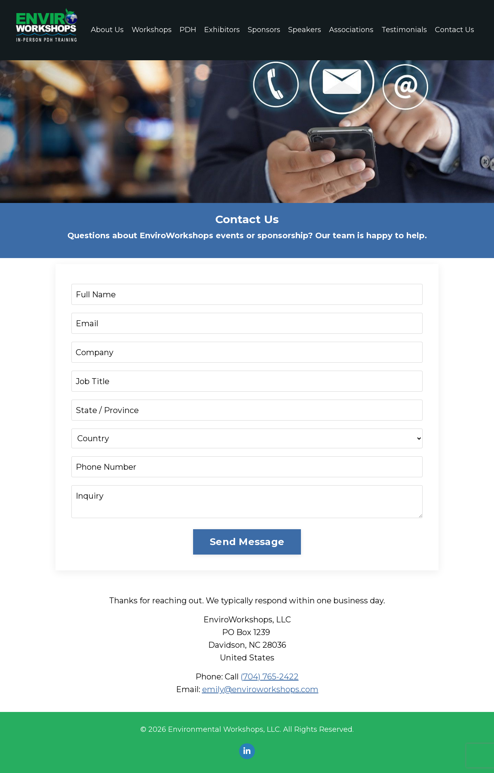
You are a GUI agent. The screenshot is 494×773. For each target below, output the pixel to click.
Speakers (304, 29)
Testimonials (404, 29)
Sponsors (264, 29)
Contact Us (454, 29)
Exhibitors (222, 29)
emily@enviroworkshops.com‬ (260, 689)
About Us (107, 29)
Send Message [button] (247, 541)
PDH (188, 29)
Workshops (152, 29)
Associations (351, 29)
